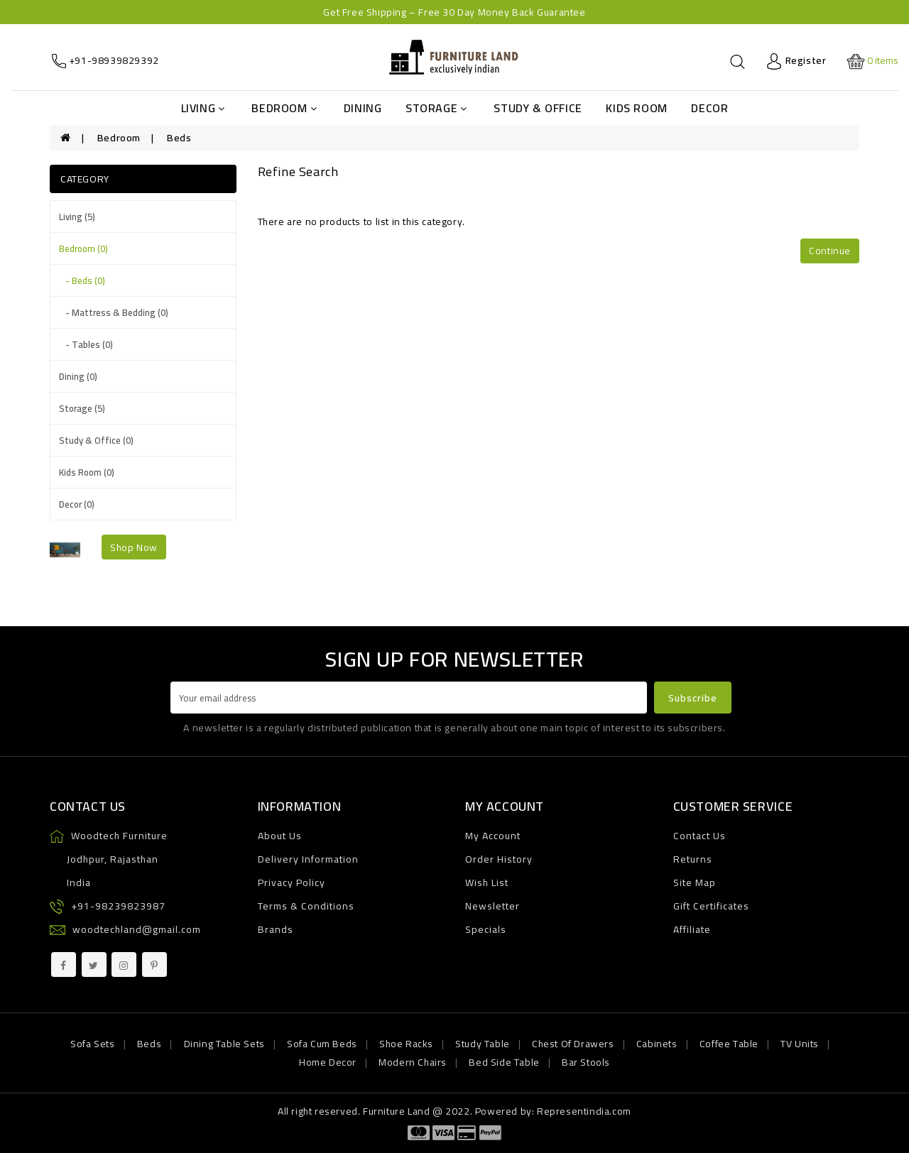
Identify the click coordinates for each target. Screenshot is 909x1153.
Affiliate (692, 929)
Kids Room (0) (86, 472)
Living (203, 108)
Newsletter (492, 906)
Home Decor (327, 1062)
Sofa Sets (92, 1043)
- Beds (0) (82, 280)
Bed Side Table (504, 1062)
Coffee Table (729, 1043)
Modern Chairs (413, 1062)
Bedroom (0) (83, 248)
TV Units (799, 1043)
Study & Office (538, 108)
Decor (709, 108)
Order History (499, 859)
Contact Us (699, 835)
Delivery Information (308, 859)
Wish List (486, 882)
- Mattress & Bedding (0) (113, 312)
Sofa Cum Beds (322, 1043)
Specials (485, 929)
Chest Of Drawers (573, 1043)
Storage (436, 108)
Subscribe (692, 698)
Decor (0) (76, 504)
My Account (493, 835)
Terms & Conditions (306, 906)
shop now (134, 547)
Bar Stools (586, 1062)
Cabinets (656, 1043)
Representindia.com (584, 1111)
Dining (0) (78, 376)
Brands (275, 929)
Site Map (694, 882)
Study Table (482, 1043)
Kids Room (636, 108)
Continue (830, 250)
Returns (692, 859)
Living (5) (77, 216)
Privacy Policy (291, 882)
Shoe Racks (406, 1043)
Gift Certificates (711, 906)
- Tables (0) (86, 344)
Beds (179, 138)
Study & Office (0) (96, 440)
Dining (363, 108)
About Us (280, 835)
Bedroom (284, 108)
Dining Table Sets (224, 1043)
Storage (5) (82, 408)
